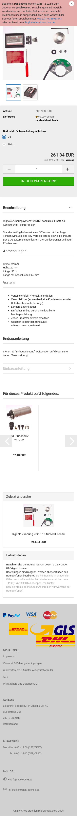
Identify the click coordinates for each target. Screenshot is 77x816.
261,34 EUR (38, 542)
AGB (5, 676)
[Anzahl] (38, 169)
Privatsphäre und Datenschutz (20, 683)
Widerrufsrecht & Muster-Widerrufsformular (28, 670)
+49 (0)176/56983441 (49, 18)
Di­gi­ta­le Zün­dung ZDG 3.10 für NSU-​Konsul (38, 534)
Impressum (9, 656)
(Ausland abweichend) (47, 120)
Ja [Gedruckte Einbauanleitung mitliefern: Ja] (7, 136)
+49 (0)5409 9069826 (20, 779)
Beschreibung (14, 208)
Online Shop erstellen (25, 810)
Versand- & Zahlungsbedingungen (22, 663)
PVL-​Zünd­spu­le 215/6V (19, 438)
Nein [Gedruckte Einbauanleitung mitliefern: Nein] (8, 144)
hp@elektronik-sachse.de (40, 22)
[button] (9, 169)
